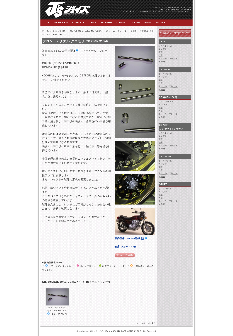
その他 (162, 61)
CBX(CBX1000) (168, 97)
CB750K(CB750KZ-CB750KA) (86, 31)
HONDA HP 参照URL (55, 67)
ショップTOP (59, 31)
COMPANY (121, 22)
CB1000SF (165, 156)
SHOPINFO (106, 22)
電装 (161, 52)
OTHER (163, 184)
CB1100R (164, 69)
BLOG (147, 22)
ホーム (45, 31)
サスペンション (166, 46)
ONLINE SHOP (60, 22)
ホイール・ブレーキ (116, 31)
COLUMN (135, 22)
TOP (46, 22)
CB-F (162, 41)
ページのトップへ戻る (145, 323)
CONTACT (160, 22)
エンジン (163, 49)
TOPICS (92, 22)
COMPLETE (78, 22)
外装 (161, 55)
